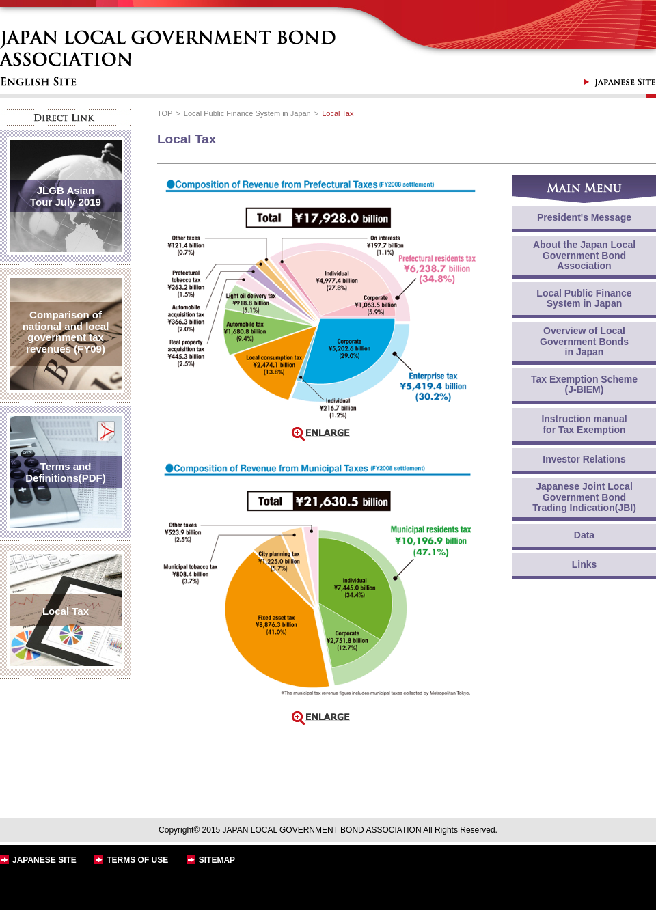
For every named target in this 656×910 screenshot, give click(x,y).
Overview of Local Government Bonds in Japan (584, 341)
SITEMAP (217, 860)
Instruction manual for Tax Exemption (584, 424)
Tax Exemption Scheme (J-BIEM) (584, 384)
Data (584, 534)
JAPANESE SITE (44, 860)
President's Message (584, 217)
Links (584, 564)
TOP (164, 113)
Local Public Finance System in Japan (247, 113)
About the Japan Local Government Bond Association (584, 255)
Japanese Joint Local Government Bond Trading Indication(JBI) (584, 497)
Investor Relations (584, 459)
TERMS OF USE (137, 860)
